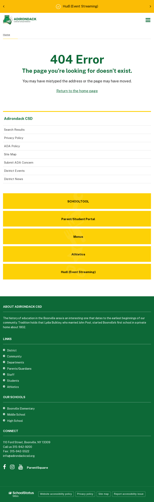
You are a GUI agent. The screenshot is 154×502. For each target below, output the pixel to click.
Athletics (13, 387)
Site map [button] (103, 494)
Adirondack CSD (18, 118)
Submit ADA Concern (18, 162)
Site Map (10, 154)
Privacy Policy (13, 138)
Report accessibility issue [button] (129, 494)
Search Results (14, 129)
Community (14, 356)
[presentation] (3, 6)
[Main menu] (148, 20)
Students (13, 380)
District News (13, 179)
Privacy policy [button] (85, 494)
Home (6, 34)
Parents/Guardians (19, 368)
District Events (14, 170)
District (12, 350)
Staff (10, 374)
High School (15, 420)
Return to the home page (77, 91)
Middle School (16, 414)
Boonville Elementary (20, 408)
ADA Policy (12, 146)
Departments (15, 362)
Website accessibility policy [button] (56, 494)
